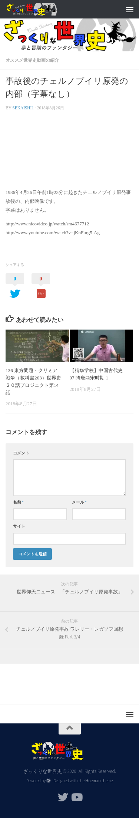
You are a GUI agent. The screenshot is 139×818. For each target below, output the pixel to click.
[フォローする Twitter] (63, 797)
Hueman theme (99, 780)
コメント (21, 453)
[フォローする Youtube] (76, 797)
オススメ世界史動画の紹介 (32, 60)
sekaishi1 (23, 108)
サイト (19, 526)
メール (79, 502)
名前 (18, 502)
